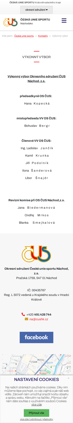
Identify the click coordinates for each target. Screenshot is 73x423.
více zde (36, 404)
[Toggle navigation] (36, 9)
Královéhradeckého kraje (35, 2)
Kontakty (43, 35)
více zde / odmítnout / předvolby (36, 419)
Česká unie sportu (24, 35)
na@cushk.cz (39, 319)
